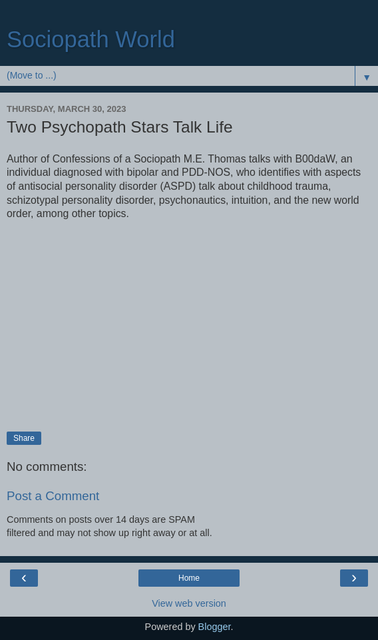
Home (189, 578)
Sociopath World (91, 39)
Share (24, 438)
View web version (189, 603)
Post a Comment (53, 496)
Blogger (214, 626)
